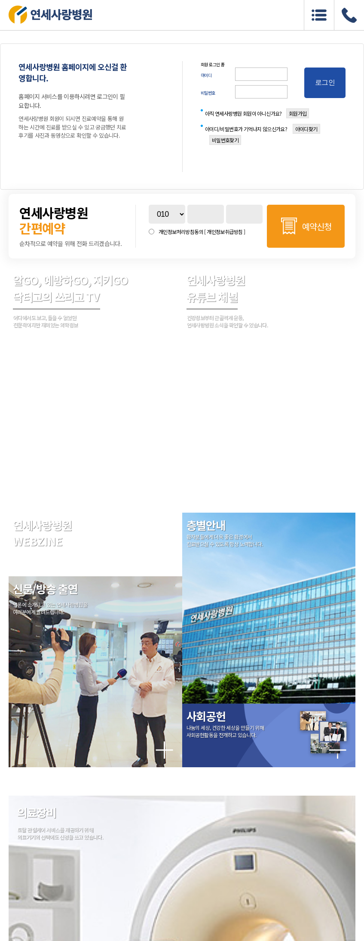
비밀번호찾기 (225, 140)
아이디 (206, 75)
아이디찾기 (306, 128)
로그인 (325, 82)
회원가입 (298, 113)
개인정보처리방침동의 (202, 231)
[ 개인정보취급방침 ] (224, 231)
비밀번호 (208, 92)
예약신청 (316, 226)
